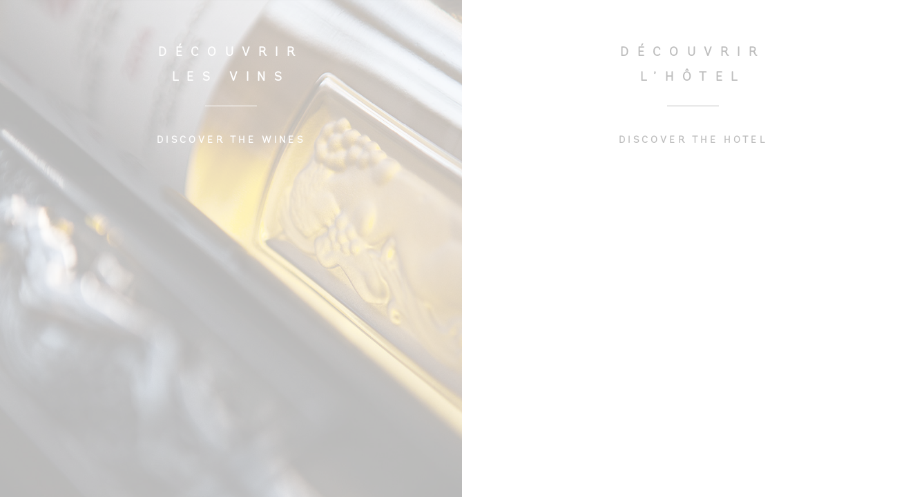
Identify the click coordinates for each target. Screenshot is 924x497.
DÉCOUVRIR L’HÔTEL (692, 65)
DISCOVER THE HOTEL (693, 140)
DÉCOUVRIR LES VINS (230, 65)
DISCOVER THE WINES (231, 140)
